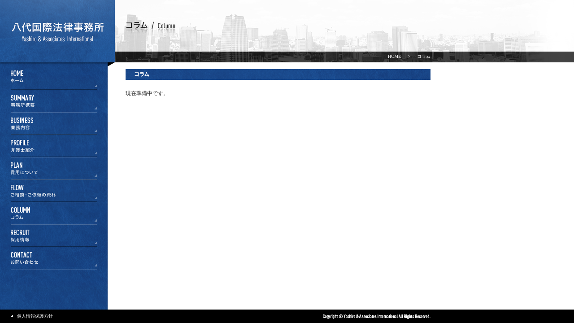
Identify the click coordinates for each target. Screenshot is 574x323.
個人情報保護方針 (35, 316)
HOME (394, 56)
